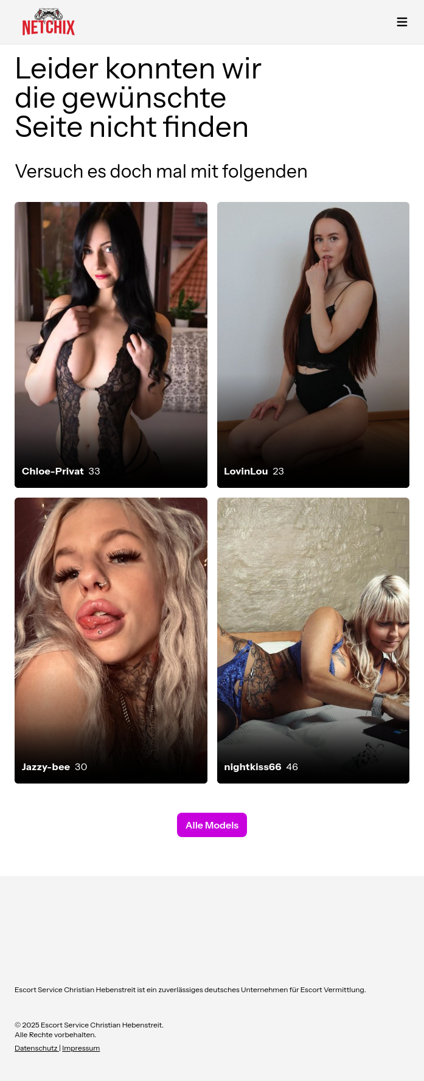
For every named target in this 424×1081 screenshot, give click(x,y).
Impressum (81, 1047)
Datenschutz (37, 1047)
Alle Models (212, 825)
